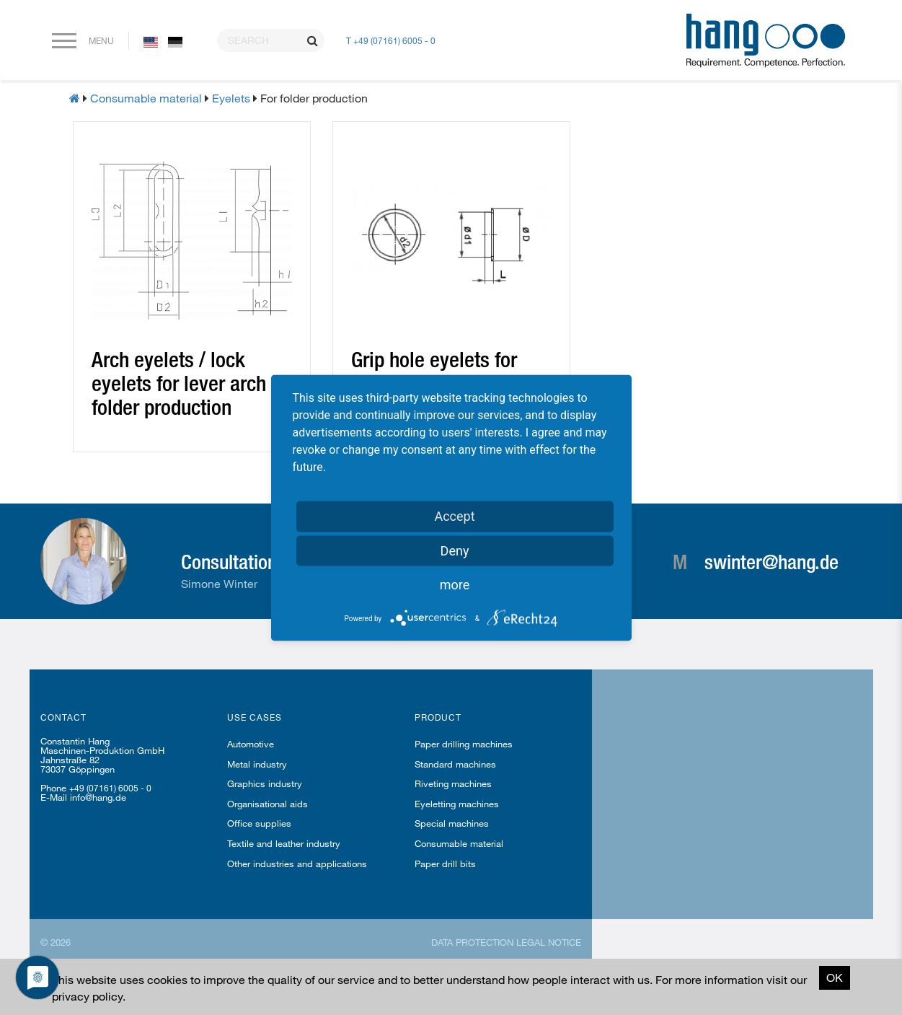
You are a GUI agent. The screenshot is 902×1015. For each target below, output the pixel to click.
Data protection (472, 942)
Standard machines (455, 764)
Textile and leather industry (283, 843)
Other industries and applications (297, 863)
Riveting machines (453, 783)
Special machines (452, 823)
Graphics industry (264, 783)
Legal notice (548, 942)
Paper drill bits (445, 863)
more (455, 584)
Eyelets (231, 98)
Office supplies (259, 823)
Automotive (250, 744)
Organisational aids (267, 803)
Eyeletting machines (457, 803)
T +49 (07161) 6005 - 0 (390, 40)
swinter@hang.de (771, 561)
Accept (454, 515)
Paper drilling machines (464, 744)
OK (834, 977)
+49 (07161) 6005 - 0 (110, 788)
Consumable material (146, 98)
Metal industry (257, 764)
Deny (455, 550)
